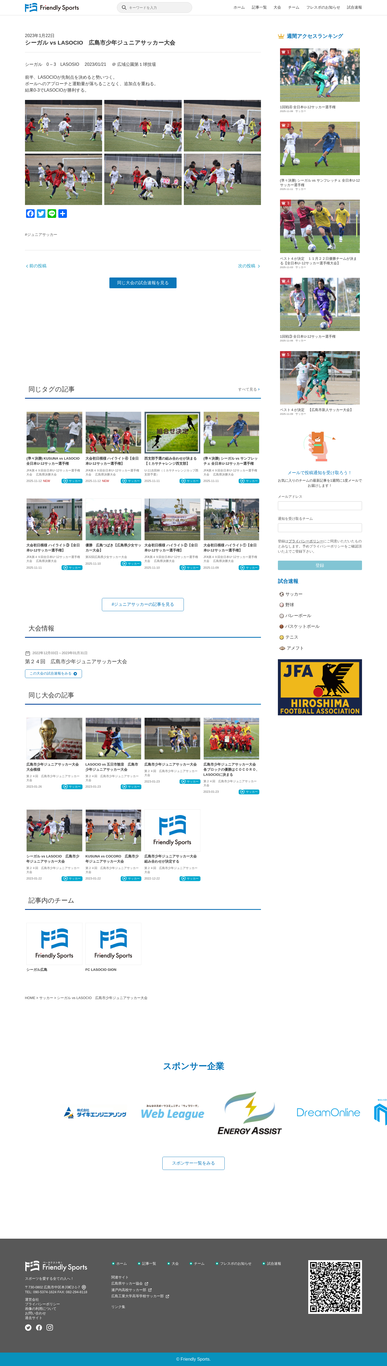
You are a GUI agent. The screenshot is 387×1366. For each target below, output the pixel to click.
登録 (320, 565)
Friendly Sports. (196, 1359)
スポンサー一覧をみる (193, 1163)
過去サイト (33, 1318)
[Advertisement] (143, 334)
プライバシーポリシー (305, 541)
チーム (293, 7)
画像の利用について (40, 1309)
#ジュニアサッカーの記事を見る (143, 604)
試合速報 (354, 7)
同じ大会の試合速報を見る (143, 282)
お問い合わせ (35, 1313)
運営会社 (32, 1299)
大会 (277, 7)
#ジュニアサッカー (41, 234)
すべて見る (249, 389)
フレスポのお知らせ (323, 7)
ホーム (239, 7)
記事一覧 (259, 7)
